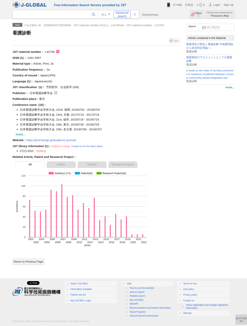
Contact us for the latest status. (87, 146)
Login (216, 4)
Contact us (188, 300)
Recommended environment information (150, 308)
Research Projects (123, 164)
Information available (81, 289)
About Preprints (138, 312)
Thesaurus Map (219, 14)
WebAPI (134, 303)
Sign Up (228, 4)
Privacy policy (190, 294)
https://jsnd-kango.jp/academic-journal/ (51, 140)
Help (179, 4)
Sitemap (187, 313)
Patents (91, 164)
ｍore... (229, 87)
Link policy (188, 289)
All (30, 164)
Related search (137, 296)
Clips (198, 14)
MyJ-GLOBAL (137, 300)
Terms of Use (190, 283)
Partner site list (78, 294)
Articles (61, 164)
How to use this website (142, 288)
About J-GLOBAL (79, 283)
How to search (137, 292)
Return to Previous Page (28, 261)
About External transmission (144, 315)
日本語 (189, 4)
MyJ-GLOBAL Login (80, 300)
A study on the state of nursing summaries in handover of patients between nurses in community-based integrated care (210, 74)
